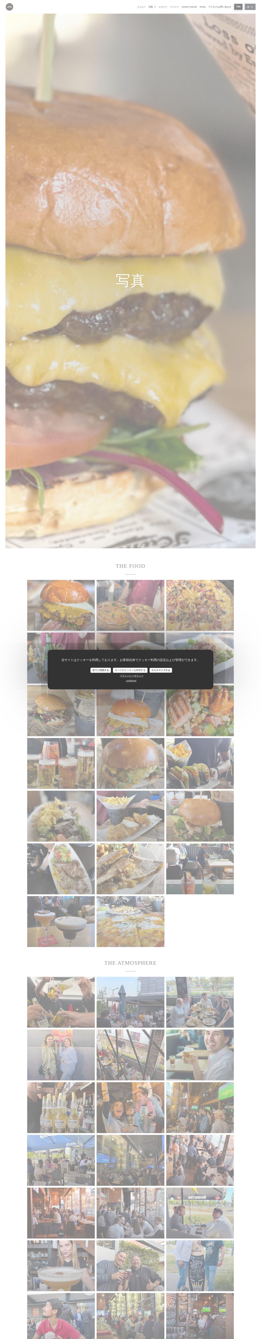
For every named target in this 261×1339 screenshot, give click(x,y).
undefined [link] (131, 680)
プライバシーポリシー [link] (132, 675)
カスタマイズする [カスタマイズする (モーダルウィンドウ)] (160, 670)
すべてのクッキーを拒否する (130, 670)
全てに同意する (100, 670)
